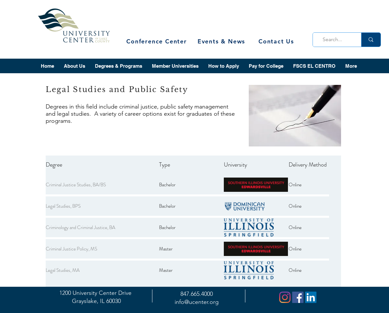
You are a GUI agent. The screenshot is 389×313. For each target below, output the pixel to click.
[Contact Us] (277, 41)
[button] (74, 66)
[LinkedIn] (310, 297)
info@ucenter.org (197, 302)
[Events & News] (222, 41)
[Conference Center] (157, 41)
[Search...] (335, 40)
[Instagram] (285, 297)
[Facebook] (297, 297)
